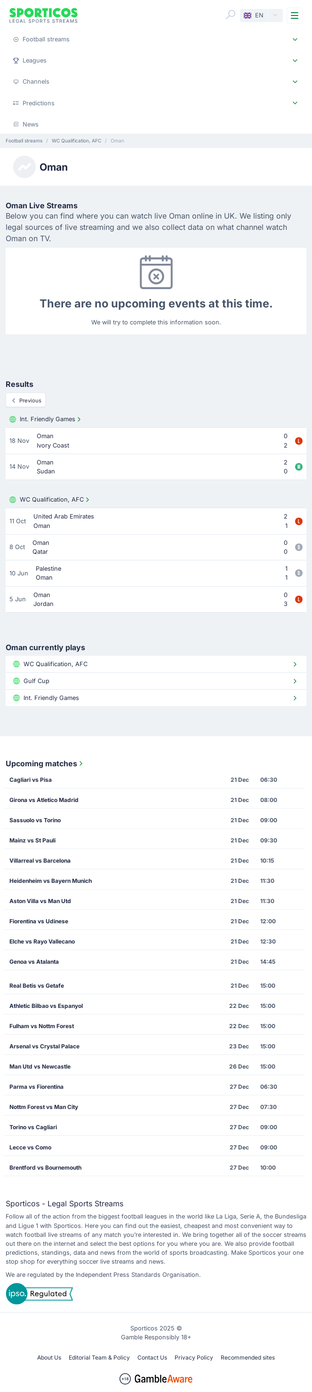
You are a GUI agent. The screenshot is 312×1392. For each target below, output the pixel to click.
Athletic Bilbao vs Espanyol (46, 1005)
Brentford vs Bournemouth (45, 1167)
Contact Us (152, 1357)
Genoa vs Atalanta (34, 961)
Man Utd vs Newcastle (40, 1066)
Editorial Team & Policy (99, 1357)
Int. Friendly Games (46, 419)
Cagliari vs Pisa (30, 779)
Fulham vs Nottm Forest (41, 1026)
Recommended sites (248, 1357)
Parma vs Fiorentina (36, 1086)
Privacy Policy (194, 1357)
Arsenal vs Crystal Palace (44, 1046)
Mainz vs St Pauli (32, 840)
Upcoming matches (45, 763)
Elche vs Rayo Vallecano (42, 941)
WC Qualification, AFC (50, 499)
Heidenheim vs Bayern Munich (50, 880)
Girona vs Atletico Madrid (44, 799)
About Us (49, 1357)
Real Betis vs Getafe (36, 985)
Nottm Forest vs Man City (43, 1106)
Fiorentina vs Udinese (38, 921)
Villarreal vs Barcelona (40, 860)
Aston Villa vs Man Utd (40, 900)
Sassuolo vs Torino (35, 820)
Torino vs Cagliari (33, 1127)
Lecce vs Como (30, 1147)
